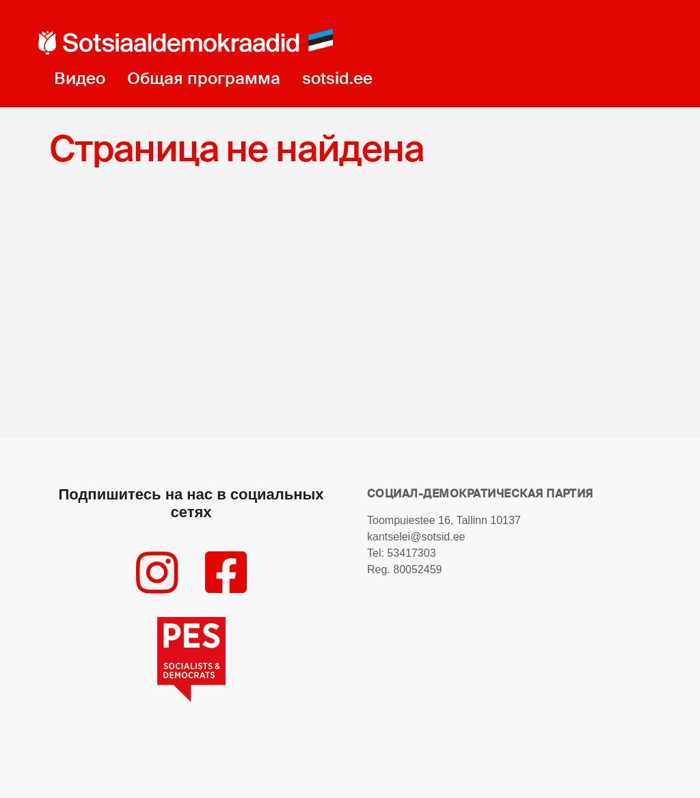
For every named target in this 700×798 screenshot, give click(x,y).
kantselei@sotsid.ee (416, 536)
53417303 (411, 553)
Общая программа (203, 78)
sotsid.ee (337, 78)
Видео (79, 78)
